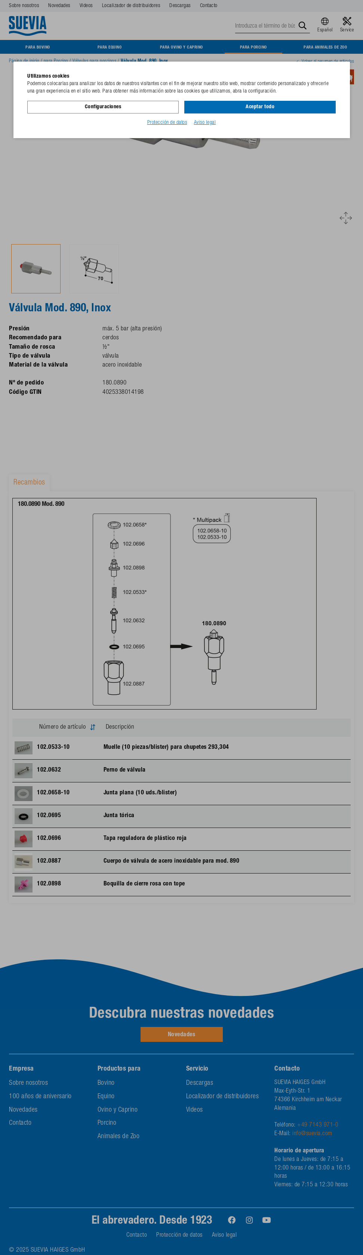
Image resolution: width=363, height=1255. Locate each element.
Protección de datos (167, 122)
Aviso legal (205, 122)
